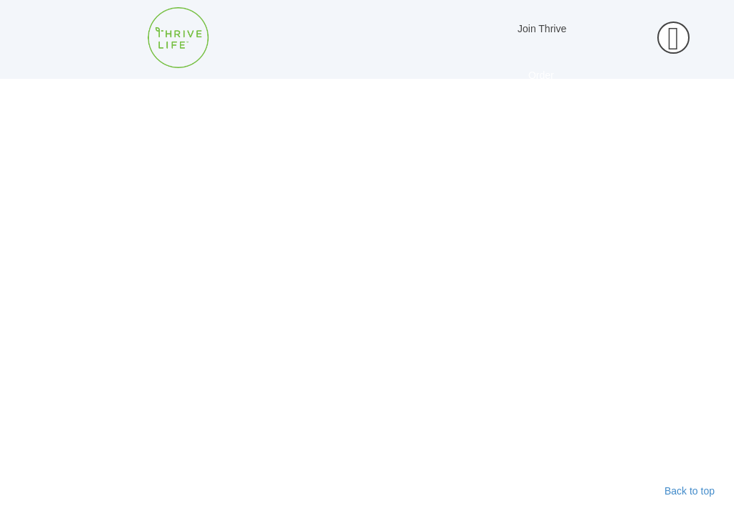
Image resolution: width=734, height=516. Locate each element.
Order (541, 75)
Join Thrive (542, 28)
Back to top (689, 491)
